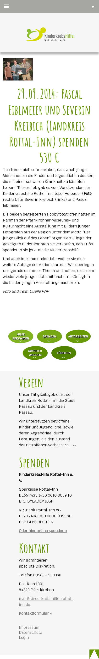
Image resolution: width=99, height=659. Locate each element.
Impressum (29, 627)
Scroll (94, 654)
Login (24, 637)
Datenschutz (30, 632)
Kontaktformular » (35, 613)
